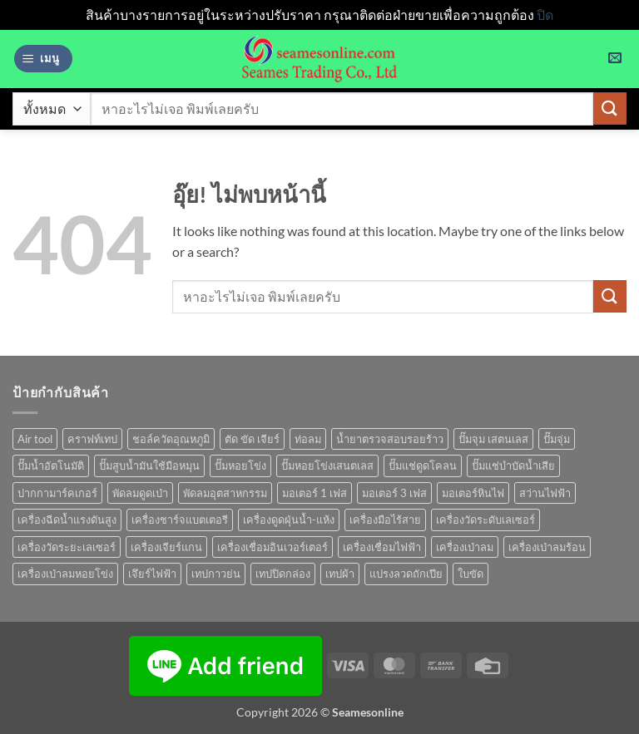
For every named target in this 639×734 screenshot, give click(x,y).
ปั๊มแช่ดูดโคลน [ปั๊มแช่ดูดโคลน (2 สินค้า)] (423, 465)
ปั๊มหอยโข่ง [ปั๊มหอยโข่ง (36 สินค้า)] (240, 465)
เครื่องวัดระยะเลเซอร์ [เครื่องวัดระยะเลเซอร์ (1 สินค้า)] (66, 547)
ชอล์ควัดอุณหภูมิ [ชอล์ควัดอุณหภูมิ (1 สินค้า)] (171, 439)
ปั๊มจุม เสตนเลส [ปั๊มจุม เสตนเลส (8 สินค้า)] (493, 439)
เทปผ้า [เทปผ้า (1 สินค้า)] (339, 573)
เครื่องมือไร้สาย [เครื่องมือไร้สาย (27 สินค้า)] (385, 519)
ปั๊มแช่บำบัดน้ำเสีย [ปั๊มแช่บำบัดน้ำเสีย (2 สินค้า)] (513, 465)
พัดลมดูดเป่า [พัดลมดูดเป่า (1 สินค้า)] (140, 493)
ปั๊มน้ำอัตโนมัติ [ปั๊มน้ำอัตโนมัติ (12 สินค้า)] (50, 465)
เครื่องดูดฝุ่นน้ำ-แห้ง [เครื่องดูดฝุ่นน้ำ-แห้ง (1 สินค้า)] (288, 519)
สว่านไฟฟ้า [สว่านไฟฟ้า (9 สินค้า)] (545, 493)
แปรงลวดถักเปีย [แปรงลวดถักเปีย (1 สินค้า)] (406, 573)
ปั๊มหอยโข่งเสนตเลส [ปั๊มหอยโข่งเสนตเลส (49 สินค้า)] (327, 465)
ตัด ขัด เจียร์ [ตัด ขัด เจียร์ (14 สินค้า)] (252, 439)
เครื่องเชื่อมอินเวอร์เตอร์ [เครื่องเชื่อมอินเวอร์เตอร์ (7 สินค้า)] (272, 547)
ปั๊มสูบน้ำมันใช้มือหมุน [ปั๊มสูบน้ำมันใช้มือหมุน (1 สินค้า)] (149, 465)
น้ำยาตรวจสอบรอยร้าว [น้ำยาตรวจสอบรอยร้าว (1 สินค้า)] (389, 439)
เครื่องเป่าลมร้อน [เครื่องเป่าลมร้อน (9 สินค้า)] (547, 547)
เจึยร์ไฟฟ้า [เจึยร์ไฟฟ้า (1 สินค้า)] (152, 573)
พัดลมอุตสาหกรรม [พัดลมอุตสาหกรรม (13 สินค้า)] (225, 493)
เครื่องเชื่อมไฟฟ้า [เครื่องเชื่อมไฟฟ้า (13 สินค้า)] (382, 547)
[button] (43, 58)
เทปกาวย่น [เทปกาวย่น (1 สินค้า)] (215, 573)
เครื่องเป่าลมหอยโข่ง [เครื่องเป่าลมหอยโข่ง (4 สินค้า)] (65, 573)
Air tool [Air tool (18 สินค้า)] (34, 439)
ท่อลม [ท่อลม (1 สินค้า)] (308, 439)
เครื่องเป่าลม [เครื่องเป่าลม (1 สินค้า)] (464, 547)
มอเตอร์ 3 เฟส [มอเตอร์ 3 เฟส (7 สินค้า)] (394, 493)
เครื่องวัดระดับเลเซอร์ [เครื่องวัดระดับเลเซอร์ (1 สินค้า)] (485, 519)
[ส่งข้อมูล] (610, 108)
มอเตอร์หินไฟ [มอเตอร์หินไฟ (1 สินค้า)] (473, 493)
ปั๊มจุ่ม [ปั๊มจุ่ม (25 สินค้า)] (556, 439)
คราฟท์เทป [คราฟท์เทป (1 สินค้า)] (92, 439)
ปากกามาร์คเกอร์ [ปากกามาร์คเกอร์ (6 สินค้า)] (57, 493)
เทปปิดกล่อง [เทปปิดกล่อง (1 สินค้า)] (282, 573)
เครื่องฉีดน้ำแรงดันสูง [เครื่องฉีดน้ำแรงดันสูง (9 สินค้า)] (66, 519)
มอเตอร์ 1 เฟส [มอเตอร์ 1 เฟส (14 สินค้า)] (314, 493)
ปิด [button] (545, 14)
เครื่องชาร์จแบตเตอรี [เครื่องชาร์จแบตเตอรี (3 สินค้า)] (179, 519)
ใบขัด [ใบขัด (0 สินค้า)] (470, 573)
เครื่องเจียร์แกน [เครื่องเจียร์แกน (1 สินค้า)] (166, 547)
